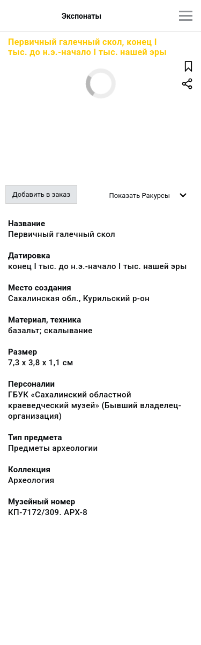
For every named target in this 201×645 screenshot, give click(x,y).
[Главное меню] (186, 15)
